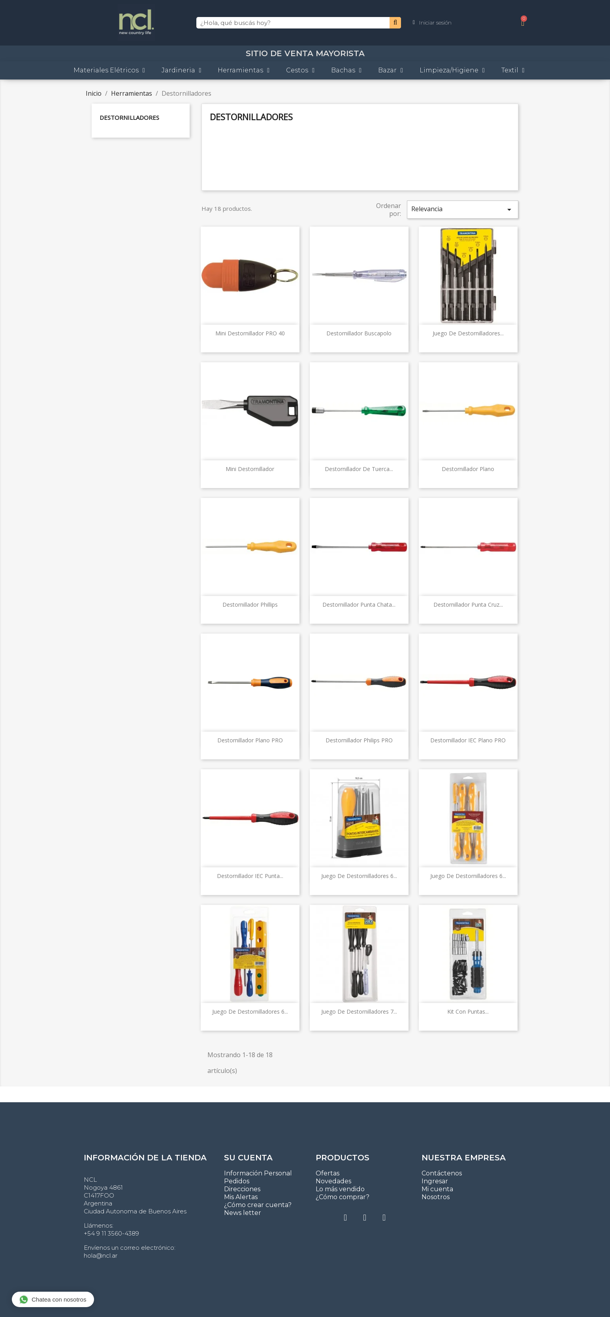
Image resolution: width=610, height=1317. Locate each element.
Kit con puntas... (468, 1011)
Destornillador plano (468, 469)
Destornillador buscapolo (359, 333)
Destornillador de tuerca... (359, 469)
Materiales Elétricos (109, 70)
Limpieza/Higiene (452, 70)
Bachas (346, 70)
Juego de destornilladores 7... (359, 1011)
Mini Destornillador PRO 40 (250, 333)
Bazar (390, 70)
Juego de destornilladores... (468, 333)
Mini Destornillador (250, 469)
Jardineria (181, 70)
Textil (513, 70)
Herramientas (243, 70)
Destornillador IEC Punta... (250, 876)
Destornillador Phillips (250, 604)
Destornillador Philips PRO (359, 740)
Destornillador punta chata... (358, 604)
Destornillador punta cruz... (468, 604)
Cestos (300, 70)
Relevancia (462, 209)
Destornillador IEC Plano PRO (468, 740)
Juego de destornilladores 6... (359, 876)
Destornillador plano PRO (250, 740)
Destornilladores (129, 117)
